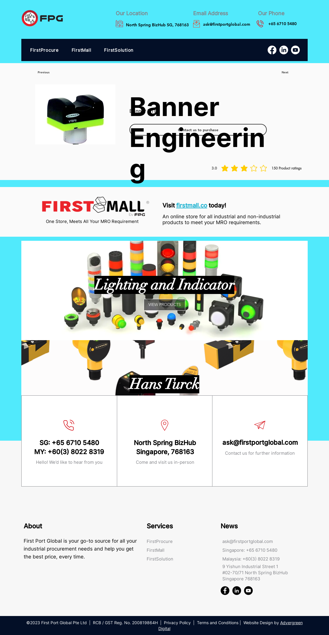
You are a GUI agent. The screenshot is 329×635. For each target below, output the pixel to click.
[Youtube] (295, 50)
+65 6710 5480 (75, 443)
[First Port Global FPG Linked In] (236, 590)
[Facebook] (272, 50)
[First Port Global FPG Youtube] (248, 590)
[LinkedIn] (283, 50)
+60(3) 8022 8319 (76, 452)
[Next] (285, 72)
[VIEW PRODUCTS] (164, 305)
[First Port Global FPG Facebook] (225, 590)
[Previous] (43, 72)
